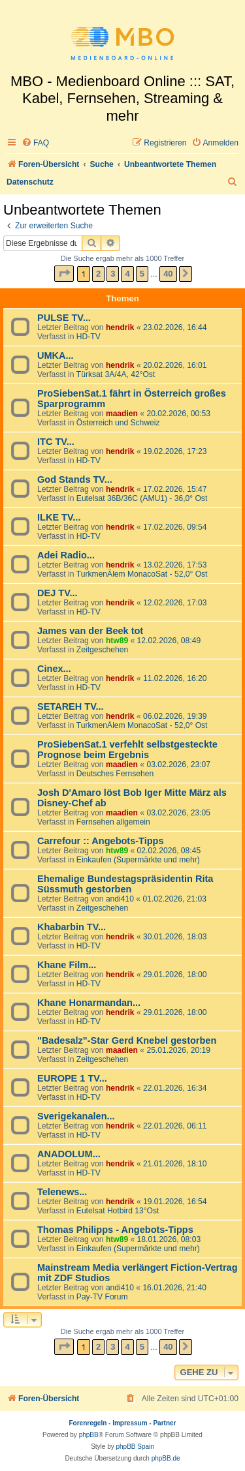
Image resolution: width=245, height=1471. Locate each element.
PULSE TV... (64, 317)
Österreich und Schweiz (118, 422)
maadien (122, 413)
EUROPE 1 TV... (72, 1078)
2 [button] (98, 274)
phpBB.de (166, 1458)
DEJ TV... (57, 593)
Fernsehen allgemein (113, 821)
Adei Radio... (66, 555)
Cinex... (54, 668)
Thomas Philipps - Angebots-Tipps (115, 1229)
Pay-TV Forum (102, 1296)
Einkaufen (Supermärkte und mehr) (138, 859)
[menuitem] (35, 143)
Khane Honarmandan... (88, 1002)
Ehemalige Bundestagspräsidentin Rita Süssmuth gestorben (125, 883)
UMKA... (55, 355)
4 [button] (127, 274)
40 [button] (167, 274)
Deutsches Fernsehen (115, 773)
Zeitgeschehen (102, 649)
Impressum (129, 1423)
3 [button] (112, 274)
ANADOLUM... (69, 1154)
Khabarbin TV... (71, 927)
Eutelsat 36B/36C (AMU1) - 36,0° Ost (141, 498)
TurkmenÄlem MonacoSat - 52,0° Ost (142, 574)
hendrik (120, 327)
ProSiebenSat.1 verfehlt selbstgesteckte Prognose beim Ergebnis (127, 749)
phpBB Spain (135, 1446)
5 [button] (142, 274)
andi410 (120, 898)
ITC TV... (55, 441)
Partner (164, 1423)
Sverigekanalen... (76, 1116)
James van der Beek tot (90, 631)
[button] (64, 273)
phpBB (89, 1434)
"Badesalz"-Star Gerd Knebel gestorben (126, 1040)
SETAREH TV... (70, 706)
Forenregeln (88, 1423)
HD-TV (88, 336)
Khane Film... (66, 965)
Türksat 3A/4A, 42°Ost (115, 374)
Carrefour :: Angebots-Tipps (100, 841)
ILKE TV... (58, 517)
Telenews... (62, 1192)
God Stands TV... (74, 479)
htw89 (117, 640)
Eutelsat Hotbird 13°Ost (117, 1210)
